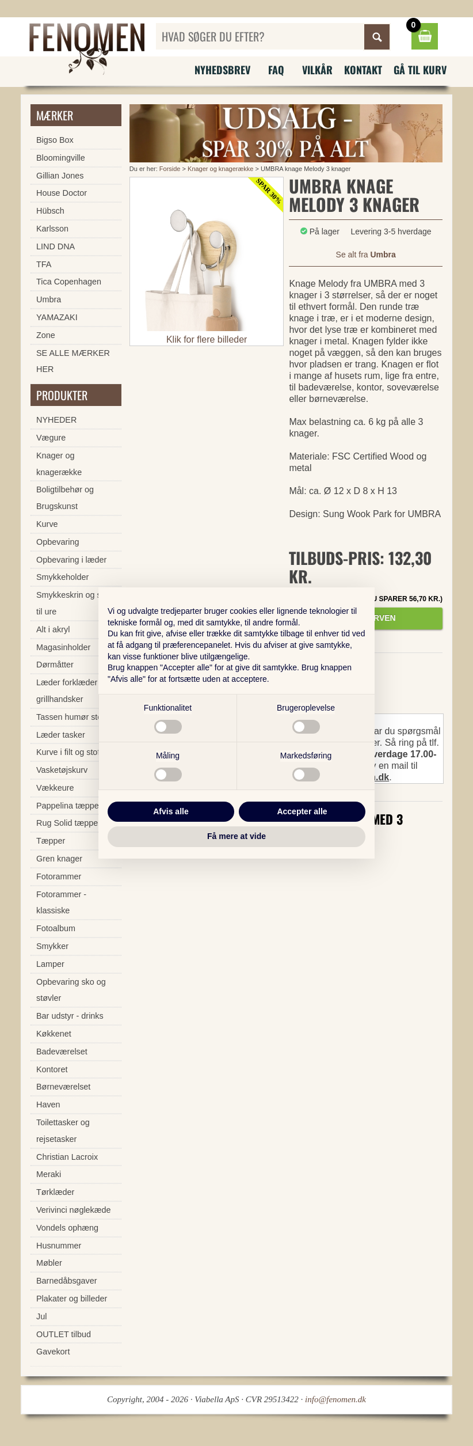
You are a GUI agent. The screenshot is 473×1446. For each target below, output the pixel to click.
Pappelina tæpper (69, 805)
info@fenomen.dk (335, 1399)
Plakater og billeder (71, 1298)
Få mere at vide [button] (236, 836)
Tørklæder (55, 1192)
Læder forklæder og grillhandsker (72, 691)
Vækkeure (55, 787)
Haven (48, 1104)
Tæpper (50, 840)
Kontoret (51, 1069)
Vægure (51, 437)
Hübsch (50, 210)
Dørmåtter (55, 664)
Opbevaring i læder (71, 559)
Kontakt (363, 69)
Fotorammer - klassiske (61, 903)
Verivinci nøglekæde (73, 1210)
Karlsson (52, 228)
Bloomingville (60, 157)
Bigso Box (55, 140)
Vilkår (317, 69)
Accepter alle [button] (302, 811)
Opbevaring (57, 541)
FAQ (276, 69)
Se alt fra (366, 254)
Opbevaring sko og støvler (71, 990)
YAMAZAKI (57, 317)
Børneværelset (63, 1086)
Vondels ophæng (67, 1227)
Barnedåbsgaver (66, 1280)
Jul (41, 1316)
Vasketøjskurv (61, 770)
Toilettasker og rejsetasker (63, 1131)
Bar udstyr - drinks (70, 1015)
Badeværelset (61, 1051)
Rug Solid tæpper (68, 823)
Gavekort (53, 1351)
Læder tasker (60, 734)
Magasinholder (63, 647)
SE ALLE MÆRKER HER (73, 361)
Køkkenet (53, 1033)
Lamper (50, 964)
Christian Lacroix (67, 1157)
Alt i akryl (53, 629)
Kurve (47, 524)
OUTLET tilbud (63, 1334)
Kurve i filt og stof (68, 752)
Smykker (52, 946)
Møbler (49, 1262)
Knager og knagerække (220, 168)
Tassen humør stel (70, 717)
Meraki (48, 1174)
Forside (170, 168)
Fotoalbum (55, 928)
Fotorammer (58, 876)
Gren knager (59, 858)
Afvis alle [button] (170, 811)
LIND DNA (55, 246)
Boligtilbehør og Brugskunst (65, 498)
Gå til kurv (420, 69)
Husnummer (58, 1245)
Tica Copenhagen (68, 281)
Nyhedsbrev (222, 69)
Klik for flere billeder (206, 339)
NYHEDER (56, 419)
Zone (45, 335)
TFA (43, 264)
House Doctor (61, 193)
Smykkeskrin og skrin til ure (75, 603)
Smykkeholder (62, 577)
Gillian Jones (59, 175)
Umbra (48, 299)
